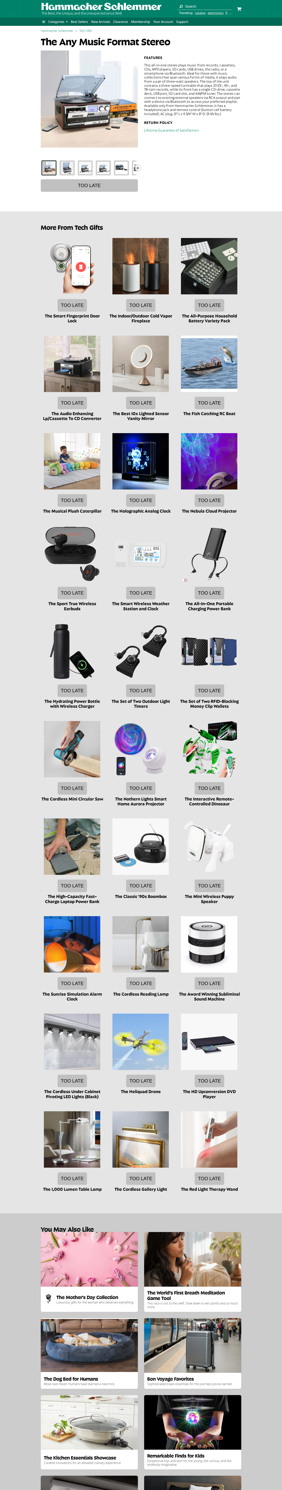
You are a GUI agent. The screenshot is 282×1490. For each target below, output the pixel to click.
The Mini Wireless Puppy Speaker (209, 898)
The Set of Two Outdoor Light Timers (141, 703)
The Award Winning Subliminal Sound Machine (209, 996)
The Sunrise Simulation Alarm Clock (72, 996)
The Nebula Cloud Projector (209, 510)
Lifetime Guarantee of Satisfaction (171, 130)
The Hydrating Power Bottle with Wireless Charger (72, 703)
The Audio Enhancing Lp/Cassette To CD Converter (72, 415)
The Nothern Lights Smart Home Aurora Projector (141, 801)
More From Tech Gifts (72, 227)
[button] (43, 22)
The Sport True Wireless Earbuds (72, 605)
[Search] (181, 6)
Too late (89, 185)
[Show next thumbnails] (138, 168)
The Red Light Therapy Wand (209, 1189)
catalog (200, 13)
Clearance (120, 22)
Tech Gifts (85, 31)
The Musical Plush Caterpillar (72, 510)
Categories (58, 22)
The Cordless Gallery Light (141, 1189)
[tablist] (89, 168)
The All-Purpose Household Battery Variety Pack (209, 318)
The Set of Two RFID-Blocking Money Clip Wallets (209, 703)
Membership (140, 22)
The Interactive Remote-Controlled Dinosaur (209, 801)
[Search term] (205, 6)
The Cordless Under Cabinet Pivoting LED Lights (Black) (72, 1093)
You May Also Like (67, 1229)
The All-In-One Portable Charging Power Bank (209, 605)
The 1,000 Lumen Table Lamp (72, 1189)
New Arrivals (100, 22)
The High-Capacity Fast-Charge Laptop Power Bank (72, 898)
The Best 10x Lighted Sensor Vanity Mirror (141, 415)
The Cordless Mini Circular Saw (72, 798)
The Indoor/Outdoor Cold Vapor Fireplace (140, 318)
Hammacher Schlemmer (57, 31)
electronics (215, 13)
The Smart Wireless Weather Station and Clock (141, 605)
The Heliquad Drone (141, 1091)
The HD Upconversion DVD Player (209, 1093)
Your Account (163, 22)
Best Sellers (79, 22)
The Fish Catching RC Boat (209, 413)
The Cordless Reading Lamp (141, 993)
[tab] (49, 167)
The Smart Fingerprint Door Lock (72, 318)
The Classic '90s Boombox (141, 896)
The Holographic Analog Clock (141, 510)
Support (182, 22)
